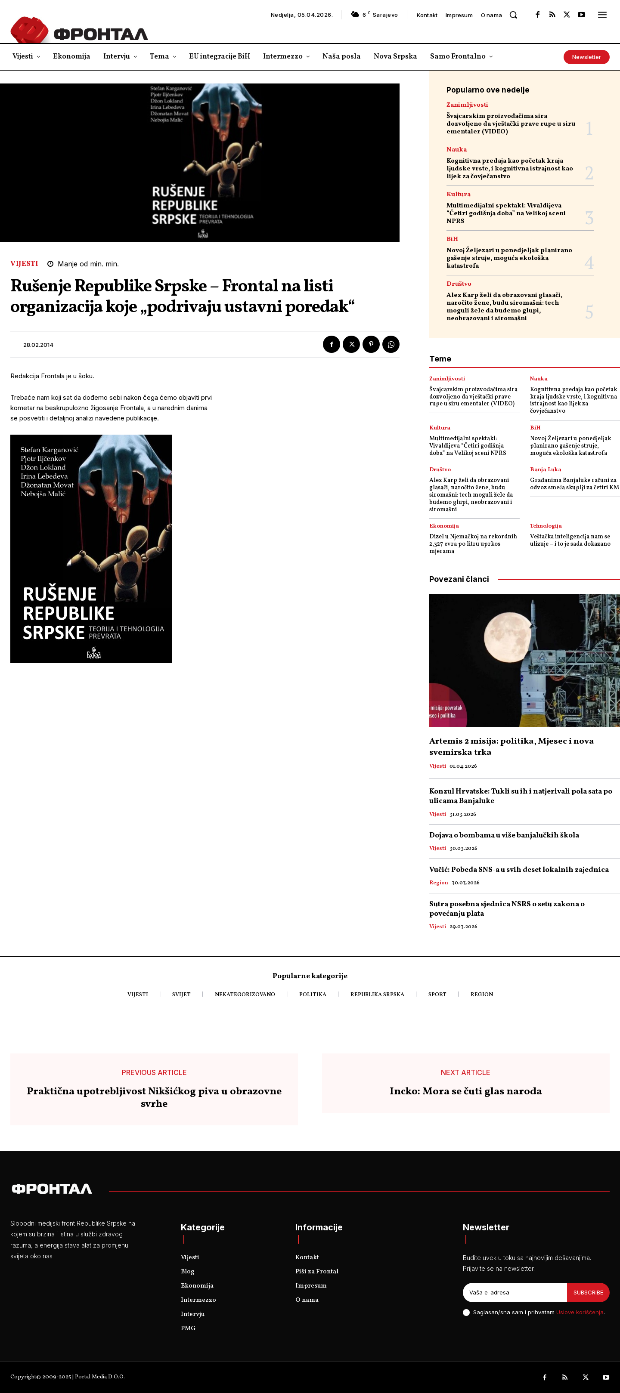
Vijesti (24, 264)
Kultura (458, 194)
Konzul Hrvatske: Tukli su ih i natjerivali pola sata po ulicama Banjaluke (520, 796)
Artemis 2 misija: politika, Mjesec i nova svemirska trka (511, 747)
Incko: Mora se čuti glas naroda (466, 1092)
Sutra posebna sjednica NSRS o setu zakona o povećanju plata (507, 909)
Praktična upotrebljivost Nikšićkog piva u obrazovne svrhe (154, 1098)
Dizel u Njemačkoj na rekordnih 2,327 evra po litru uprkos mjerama (473, 544)
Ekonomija (444, 526)
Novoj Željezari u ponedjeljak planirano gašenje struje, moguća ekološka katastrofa (509, 258)
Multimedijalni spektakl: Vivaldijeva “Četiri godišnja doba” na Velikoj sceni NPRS (506, 213)
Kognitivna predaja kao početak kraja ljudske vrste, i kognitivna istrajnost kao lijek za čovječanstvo (509, 169)
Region (438, 883)
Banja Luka (545, 470)
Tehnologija (546, 526)
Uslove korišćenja (580, 1312)
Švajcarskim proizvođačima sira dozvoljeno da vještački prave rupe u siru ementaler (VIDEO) (510, 124)
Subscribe (588, 1292)
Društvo (458, 284)
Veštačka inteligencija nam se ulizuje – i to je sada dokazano (570, 540)
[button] (513, 14)
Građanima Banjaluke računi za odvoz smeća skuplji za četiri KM (574, 484)
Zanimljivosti (467, 105)
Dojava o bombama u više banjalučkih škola (504, 835)
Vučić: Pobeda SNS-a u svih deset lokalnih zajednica (519, 870)
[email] (515, 1293)
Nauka (456, 150)
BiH (452, 239)
